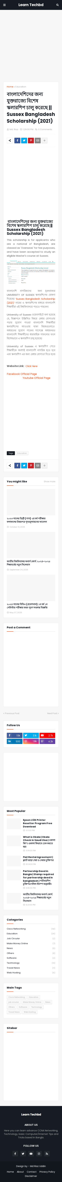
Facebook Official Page (22, 374)
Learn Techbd (31, 4)
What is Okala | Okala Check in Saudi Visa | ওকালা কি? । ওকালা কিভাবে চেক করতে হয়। (39, 841)
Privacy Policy (47, 1171)
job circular (31, 938)
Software (31, 958)
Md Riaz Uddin (38, 1166)
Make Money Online (31, 943)
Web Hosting (31, 972)
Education (20, 86)
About (20, 1171)
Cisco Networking (31, 929)
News (31, 948)
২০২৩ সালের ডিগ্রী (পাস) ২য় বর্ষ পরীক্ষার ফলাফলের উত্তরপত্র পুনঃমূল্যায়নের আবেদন (27, 520)
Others (31, 953)
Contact (32, 1171)
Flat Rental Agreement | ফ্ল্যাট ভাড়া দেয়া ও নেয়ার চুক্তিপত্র (38, 859)
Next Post (52, 713)
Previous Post (12, 713)
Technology (31, 963)
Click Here (31, 366)
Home (10, 86)
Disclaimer (31, 1176)
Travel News (31, 968)
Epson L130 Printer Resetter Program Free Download (37, 823)
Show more (49, 481)
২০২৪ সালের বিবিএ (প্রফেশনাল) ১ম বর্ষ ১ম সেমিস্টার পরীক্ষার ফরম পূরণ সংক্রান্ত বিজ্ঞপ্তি (27, 606)
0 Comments (45, 129)
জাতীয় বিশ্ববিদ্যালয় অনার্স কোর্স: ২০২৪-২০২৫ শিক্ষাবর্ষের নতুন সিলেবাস (28, 563)
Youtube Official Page (37, 378)
